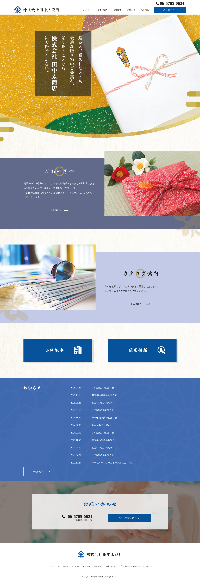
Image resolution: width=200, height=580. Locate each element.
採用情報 (97, 566)
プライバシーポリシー (129, 566)
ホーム (50, 566)
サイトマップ (147, 566)
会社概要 (75, 566)
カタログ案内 (62, 566)
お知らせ (86, 566)
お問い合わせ (110, 566)
